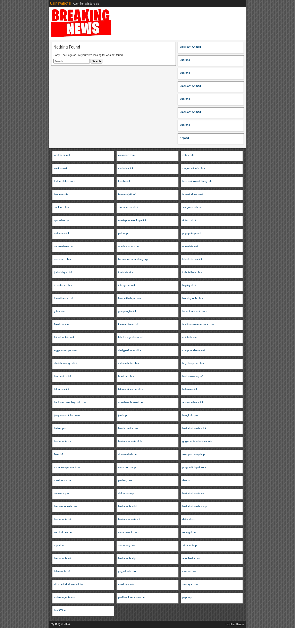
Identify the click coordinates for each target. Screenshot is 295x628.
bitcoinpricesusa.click (130, 389)
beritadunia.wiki (127, 506)
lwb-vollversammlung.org (133, 259)
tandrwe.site (61, 194)
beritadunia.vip (127, 558)
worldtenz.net (62, 155)
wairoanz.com (126, 155)
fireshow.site (61, 324)
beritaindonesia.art (129, 519)
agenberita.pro (191, 558)
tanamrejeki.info (127, 194)
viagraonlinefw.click (193, 168)
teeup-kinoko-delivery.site (197, 181)
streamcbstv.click (128, 207)
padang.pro (125, 480)
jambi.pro (123, 415)
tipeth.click (124, 181)
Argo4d (184, 137)
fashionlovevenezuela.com (198, 324)
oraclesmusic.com (129, 246)
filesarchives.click (128, 324)
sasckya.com (190, 584)
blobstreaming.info (193, 376)
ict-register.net (126, 285)
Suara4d (185, 59)
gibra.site (59, 311)
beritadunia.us (62, 441)
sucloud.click (61, 207)
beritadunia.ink (62, 519)
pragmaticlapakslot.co (195, 467)
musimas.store (62, 480)
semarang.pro (126, 545)
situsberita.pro (190, 545)
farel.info (59, 454)
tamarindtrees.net (192, 194)
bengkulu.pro (190, 415)
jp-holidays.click (63, 272)
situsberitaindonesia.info (68, 584)
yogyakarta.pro (127, 571)
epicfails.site (189, 337)
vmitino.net (60, 168)
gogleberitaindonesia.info (197, 441)
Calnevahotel (60, 3)
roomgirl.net (189, 532)
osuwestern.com (64, 246)
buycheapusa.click (193, 363)
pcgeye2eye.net (191, 233)
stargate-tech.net (192, 207)
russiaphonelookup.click (132, 220)
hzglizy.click (189, 285)
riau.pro (186, 480)
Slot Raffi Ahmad (190, 46)
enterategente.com (65, 597)
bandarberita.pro (128, 428)
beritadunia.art (62, 558)
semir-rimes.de (63, 532)
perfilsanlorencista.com (131, 597)
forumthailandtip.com (194, 311)
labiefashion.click (192, 259)
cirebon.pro (189, 571)
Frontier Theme (235, 624)
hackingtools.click (192, 298)
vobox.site (188, 155)
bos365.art (60, 610)
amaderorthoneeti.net (131, 402)
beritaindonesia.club (130, 441)
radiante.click (62, 233)
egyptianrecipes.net (65, 350)
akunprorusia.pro (128, 467)
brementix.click (63, 376)
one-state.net (190, 246)
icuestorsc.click (63, 285)
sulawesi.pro (61, 493)
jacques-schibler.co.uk (67, 415)
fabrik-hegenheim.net (130, 337)
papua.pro (188, 597)
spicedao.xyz (61, 220)
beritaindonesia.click (194, 428)
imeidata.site (125, 272)
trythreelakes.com (64, 181)
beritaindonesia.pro (65, 506)
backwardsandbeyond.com (70, 402)
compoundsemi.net (193, 350)
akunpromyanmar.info (67, 467)
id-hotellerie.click (192, 272)
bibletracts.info (62, 571)
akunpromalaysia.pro (194, 454)
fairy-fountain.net (64, 337)
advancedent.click (192, 402)
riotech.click (189, 220)
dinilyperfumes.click (129, 350)
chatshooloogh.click (65, 363)
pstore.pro (124, 233)
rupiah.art (59, 545)
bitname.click (61, 389)
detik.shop (188, 519)
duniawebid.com (127, 454)
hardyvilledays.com (129, 298)
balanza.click (189, 389)
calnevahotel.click (128, 363)
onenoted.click (62, 259)
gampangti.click (127, 311)
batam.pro (60, 428)
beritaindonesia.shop (194, 506)
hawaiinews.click (64, 298)
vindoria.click (125, 168)
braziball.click (126, 376)
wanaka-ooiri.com (128, 532)
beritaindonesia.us (193, 493)
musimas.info (126, 584)
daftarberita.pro (127, 493)
